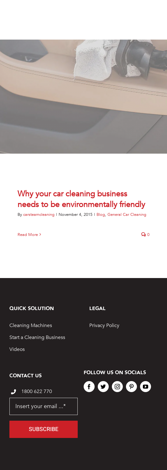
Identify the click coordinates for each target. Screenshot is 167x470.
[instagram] (117, 386)
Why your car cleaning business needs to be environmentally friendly (81, 199)
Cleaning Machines (30, 325)
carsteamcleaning (39, 214)
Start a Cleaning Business (37, 337)
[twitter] (103, 386)
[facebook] (89, 386)
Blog (101, 214)
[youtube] (145, 386)
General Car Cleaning (126, 214)
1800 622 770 (36, 391)
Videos (17, 349)
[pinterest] (131, 386)
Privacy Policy (104, 325)
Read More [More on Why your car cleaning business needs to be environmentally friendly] (28, 235)
